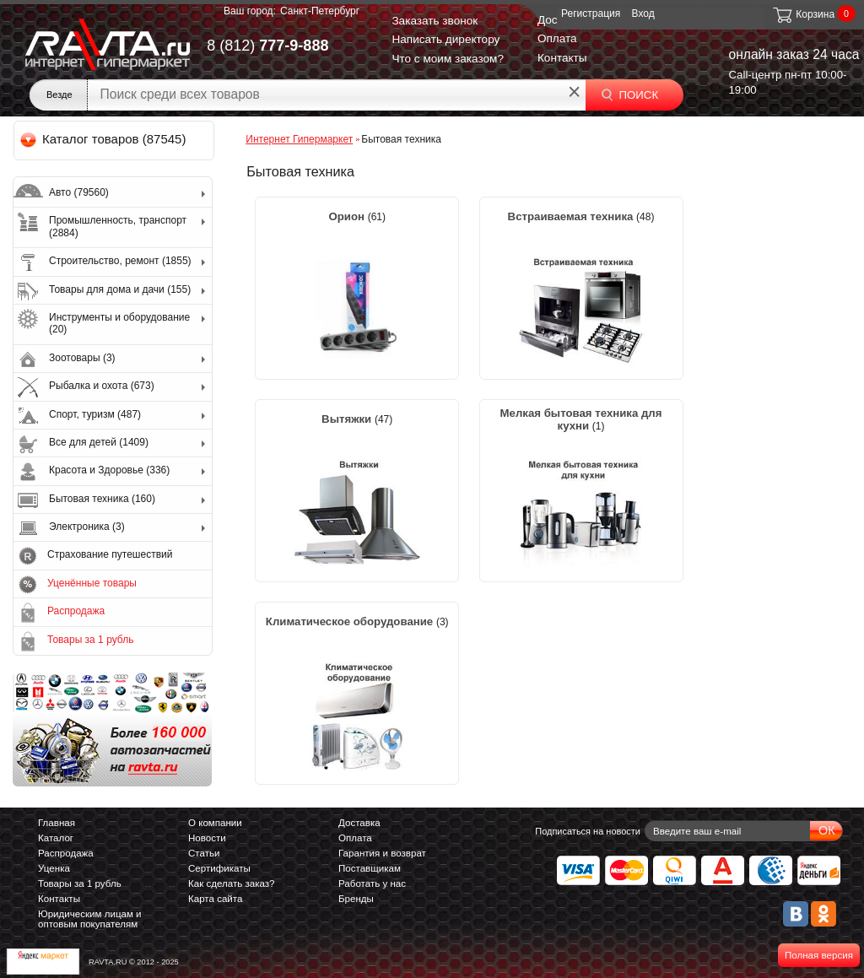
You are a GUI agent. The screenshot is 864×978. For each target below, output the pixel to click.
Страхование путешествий (109, 554)
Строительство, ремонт (120, 261)
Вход (643, 13)
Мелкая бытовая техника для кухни (581, 419)
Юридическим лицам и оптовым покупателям (90, 919)
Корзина (802, 14)
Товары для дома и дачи (120, 289)
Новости (207, 838)
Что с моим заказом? (448, 58)
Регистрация (590, 13)
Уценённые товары (92, 583)
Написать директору (446, 39)
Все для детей (98, 442)
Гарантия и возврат (382, 853)
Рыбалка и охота (101, 386)
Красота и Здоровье (109, 470)
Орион (347, 216)
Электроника (87, 526)
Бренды (356, 899)
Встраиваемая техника (572, 216)
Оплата (557, 38)
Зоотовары (82, 358)
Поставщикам (369, 868)
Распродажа (76, 611)
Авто (79, 192)
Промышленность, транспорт (117, 226)
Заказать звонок (435, 20)
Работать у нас (372, 883)
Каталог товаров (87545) (104, 139)
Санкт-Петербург (319, 11)
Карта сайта (215, 899)
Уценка (54, 868)
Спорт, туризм (95, 414)
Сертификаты (219, 868)
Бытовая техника (102, 499)
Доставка (359, 823)
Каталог (55, 838)
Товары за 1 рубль (90, 640)
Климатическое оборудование (351, 621)
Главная (56, 823)
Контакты (562, 57)
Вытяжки (348, 419)
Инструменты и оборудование (119, 323)
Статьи (203, 853)
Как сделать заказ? (231, 883)
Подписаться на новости (587, 831)
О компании (215, 823)
